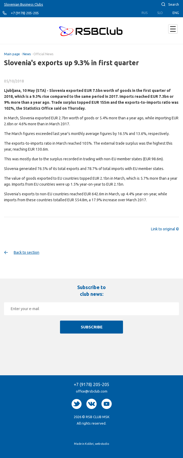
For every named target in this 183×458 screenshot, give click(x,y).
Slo (160, 13)
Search (173, 4)
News (27, 54)
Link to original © (165, 229)
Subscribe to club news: (91, 290)
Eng (176, 13)
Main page (12, 54)
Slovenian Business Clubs (23, 4)
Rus (144, 13)
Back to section (26, 252)
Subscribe (92, 327)
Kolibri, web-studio (97, 443)
